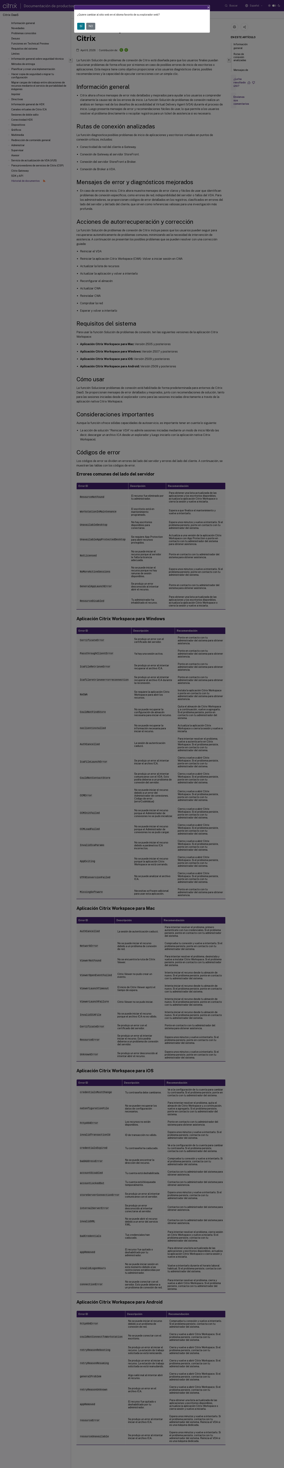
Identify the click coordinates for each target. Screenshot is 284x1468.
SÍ (81, 26)
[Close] (208, 7)
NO (91, 26)
